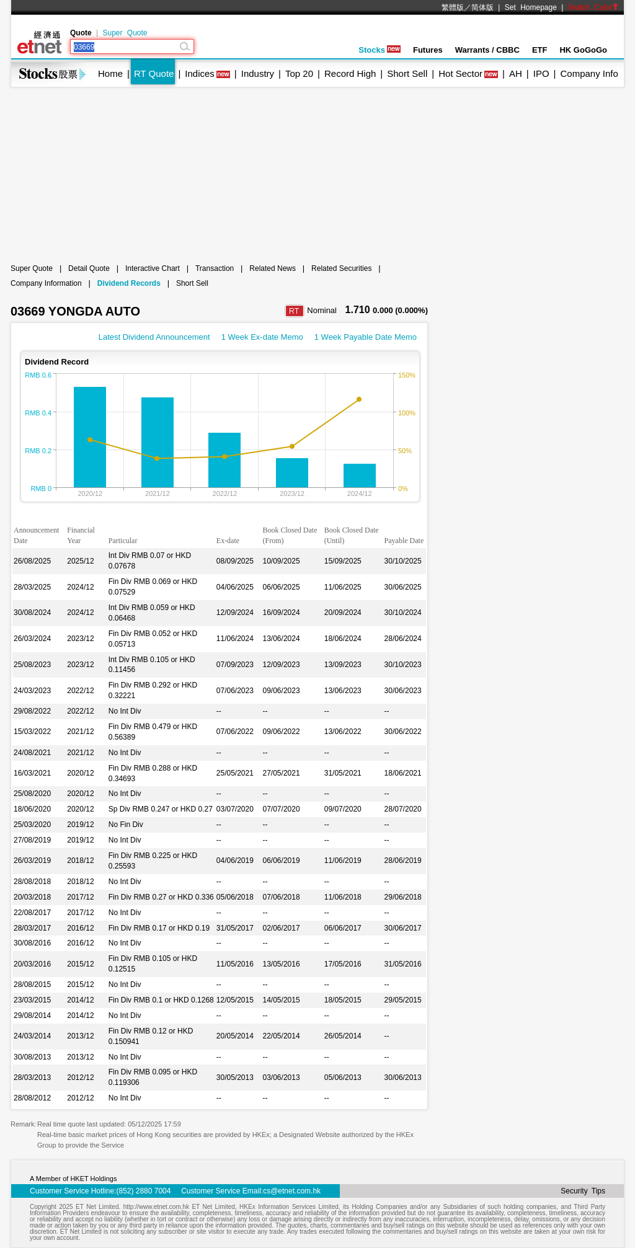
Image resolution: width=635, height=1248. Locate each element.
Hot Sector (460, 73)
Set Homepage (531, 7)
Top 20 (299, 73)
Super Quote (124, 33)
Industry (257, 73)
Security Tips (583, 1191)
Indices (200, 73)
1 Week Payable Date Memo (365, 337)
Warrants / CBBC (487, 50)
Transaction (214, 268)
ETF (540, 50)
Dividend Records (129, 283)
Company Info (589, 73)
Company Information (46, 283)
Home (110, 73)
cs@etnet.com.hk (292, 1191)
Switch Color (593, 7)
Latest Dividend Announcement (154, 337)
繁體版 (453, 7)
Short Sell (407, 73)
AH (515, 73)
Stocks (379, 50)
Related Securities (341, 268)
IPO (541, 73)
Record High (350, 73)
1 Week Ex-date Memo (262, 337)
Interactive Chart (152, 268)
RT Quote (154, 73)
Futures (428, 50)
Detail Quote (89, 268)
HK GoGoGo (583, 50)
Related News (272, 268)
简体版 (482, 7)
